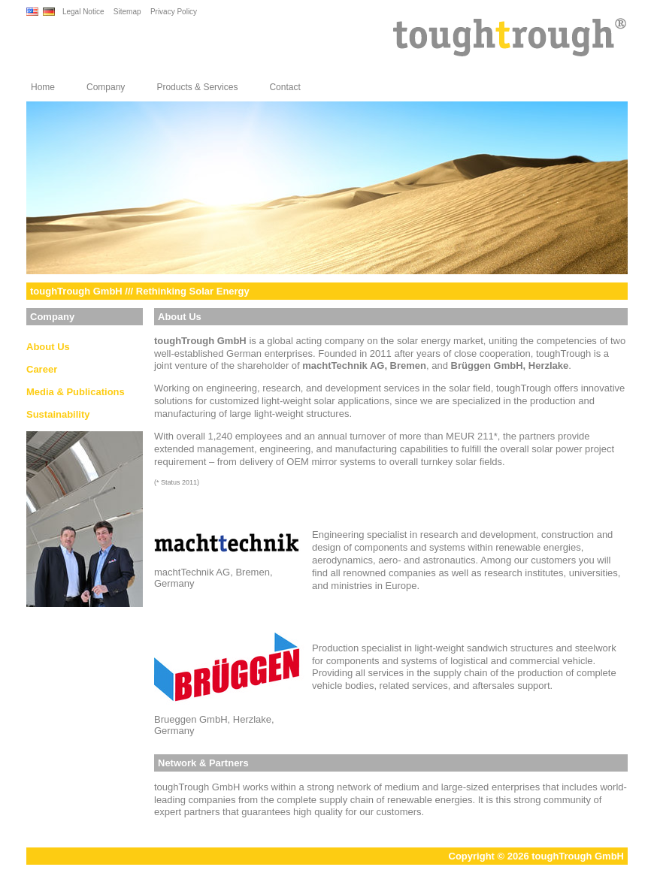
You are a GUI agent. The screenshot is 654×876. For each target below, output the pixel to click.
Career (41, 369)
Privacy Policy (173, 12)
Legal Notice (83, 12)
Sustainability (58, 414)
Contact (284, 87)
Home (43, 87)
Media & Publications (75, 391)
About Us (48, 346)
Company (105, 87)
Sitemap (127, 12)
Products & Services (197, 87)
